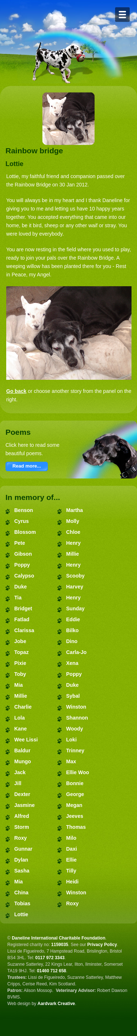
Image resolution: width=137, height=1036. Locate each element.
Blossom (25, 532)
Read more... (26, 466)
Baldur (22, 750)
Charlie (22, 707)
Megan (74, 805)
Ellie (71, 860)
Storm (21, 827)
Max (71, 761)
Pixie (20, 663)
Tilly (71, 871)
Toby (20, 674)
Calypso (24, 576)
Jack (20, 772)
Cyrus (21, 521)
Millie (20, 696)
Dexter (22, 794)
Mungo (22, 761)
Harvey (74, 587)
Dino (71, 641)
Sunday (75, 608)
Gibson (23, 554)
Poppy (22, 565)
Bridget (23, 608)
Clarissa (24, 630)
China (21, 892)
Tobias (22, 903)
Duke (20, 587)
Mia (18, 685)
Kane (20, 729)
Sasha (21, 871)
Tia (18, 597)
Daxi (71, 849)
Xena (72, 663)
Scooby (75, 576)
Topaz (21, 652)
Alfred (21, 816)
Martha (74, 510)
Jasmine (24, 805)
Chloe (73, 532)
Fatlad (21, 619)
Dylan (21, 860)
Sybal (73, 696)
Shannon (77, 718)
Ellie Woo (77, 772)
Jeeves (74, 816)
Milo (71, 838)
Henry (73, 543)
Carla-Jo (76, 652)
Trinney (75, 750)
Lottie (21, 914)
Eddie (73, 619)
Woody (74, 729)
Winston (76, 707)
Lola (19, 718)
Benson (23, 510)
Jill (17, 783)
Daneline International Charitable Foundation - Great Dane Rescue (58, 13)
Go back (16, 391)
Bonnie (74, 783)
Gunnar (23, 849)
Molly (72, 521)
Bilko (72, 630)
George (75, 794)
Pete (19, 543)
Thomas (76, 827)
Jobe (20, 641)
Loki (71, 739)
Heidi (72, 882)
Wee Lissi (26, 739)
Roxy (20, 838)
